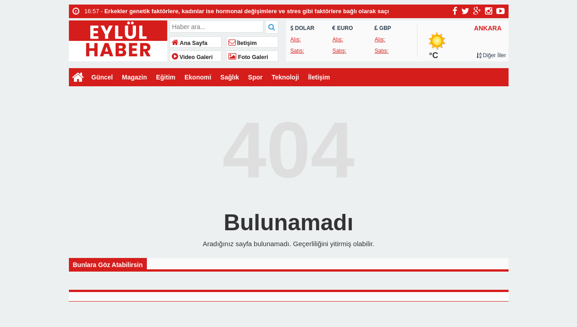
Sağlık (229, 77)
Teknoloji (285, 77)
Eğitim (165, 77)
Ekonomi (197, 77)
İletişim (242, 43)
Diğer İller (491, 55)
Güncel (102, 77)
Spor (255, 77)
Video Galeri (192, 57)
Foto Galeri (248, 57)
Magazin (134, 77)
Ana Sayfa (190, 43)
